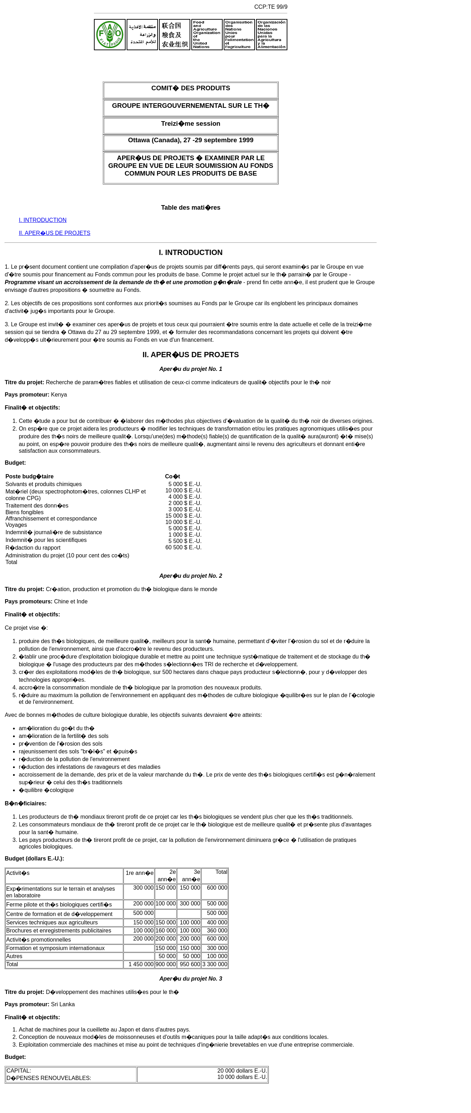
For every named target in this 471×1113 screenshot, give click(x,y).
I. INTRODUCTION (42, 220)
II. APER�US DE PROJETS (54, 233)
